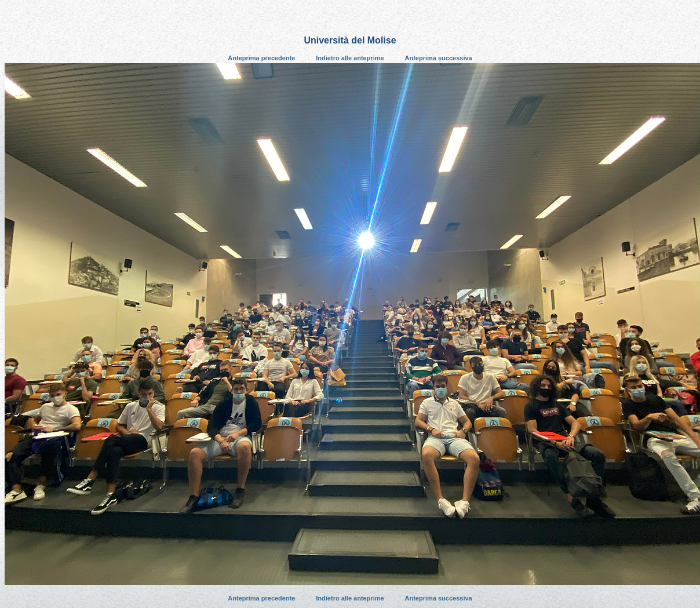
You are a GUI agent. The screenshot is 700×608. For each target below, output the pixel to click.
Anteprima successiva (438, 57)
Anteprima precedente (261, 57)
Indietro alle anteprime (350, 57)
